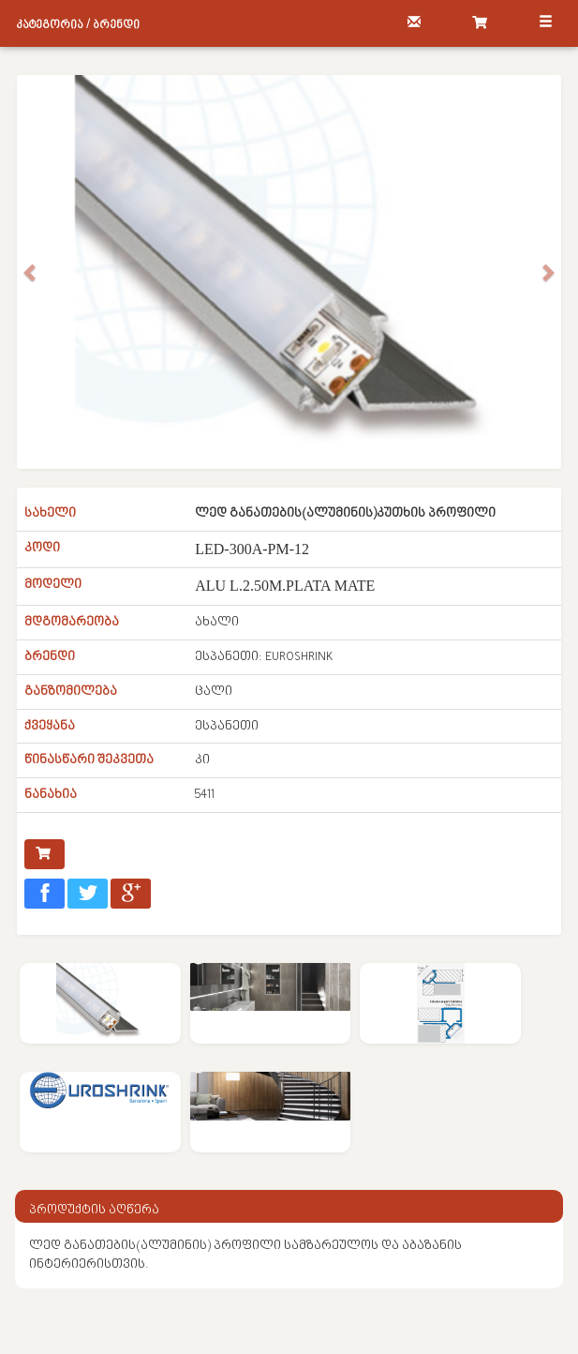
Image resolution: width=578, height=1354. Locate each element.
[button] (30, 272)
